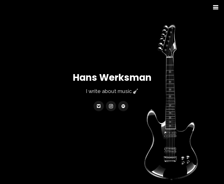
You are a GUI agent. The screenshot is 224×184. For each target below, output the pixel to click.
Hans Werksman (112, 77)
